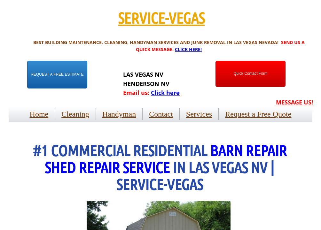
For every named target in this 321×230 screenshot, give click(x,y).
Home (39, 114)
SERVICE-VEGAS (161, 18)
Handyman (119, 114)
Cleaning (75, 114)
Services (199, 114)
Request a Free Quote (258, 114)
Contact (161, 114)
